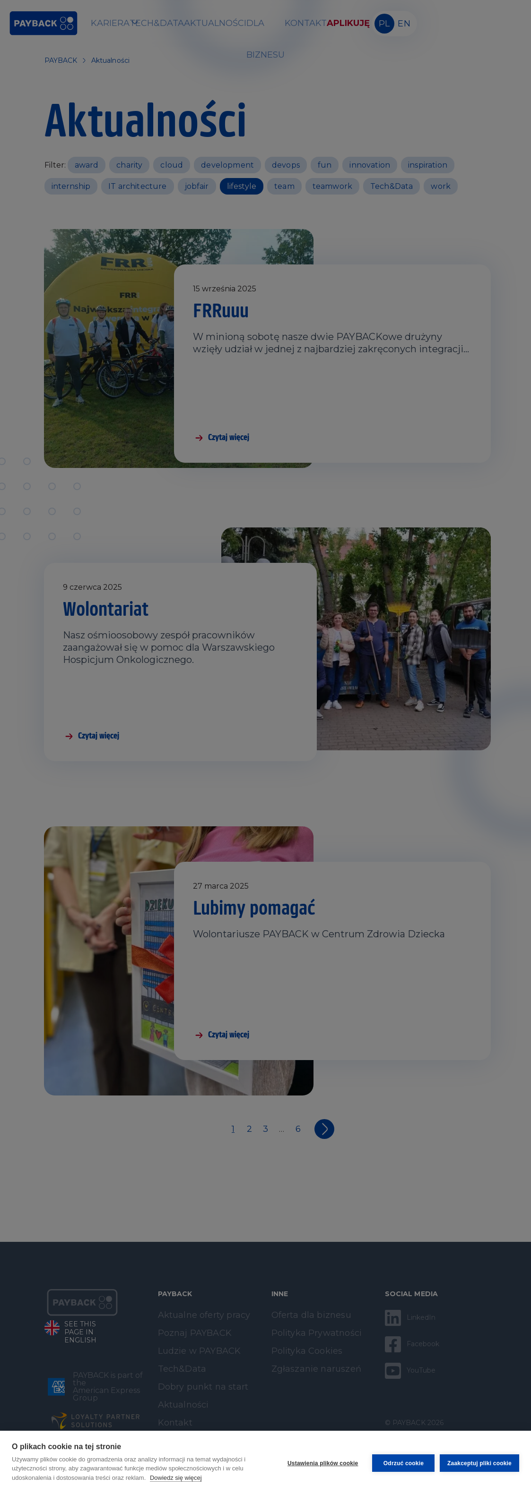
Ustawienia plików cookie (321, 1462)
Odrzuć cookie (402, 1462)
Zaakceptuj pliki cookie (479, 1462)
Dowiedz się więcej (176, 1477)
